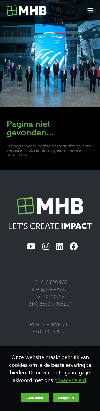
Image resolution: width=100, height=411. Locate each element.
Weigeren (66, 398)
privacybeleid (70, 380)
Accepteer (34, 398)
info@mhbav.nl (50, 289)
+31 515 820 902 (50, 282)
